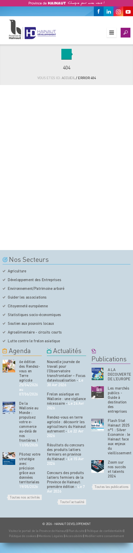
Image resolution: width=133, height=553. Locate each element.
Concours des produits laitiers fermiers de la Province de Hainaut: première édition (65, 479)
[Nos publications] (97, 374)
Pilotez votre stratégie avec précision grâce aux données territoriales (29, 468)
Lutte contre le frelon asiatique (34, 340)
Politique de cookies (22, 536)
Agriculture (17, 270)
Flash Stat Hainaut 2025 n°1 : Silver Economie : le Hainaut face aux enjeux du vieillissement (119, 436)
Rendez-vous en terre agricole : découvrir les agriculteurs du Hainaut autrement (66, 424)
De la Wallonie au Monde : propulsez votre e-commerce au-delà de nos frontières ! (28, 422)
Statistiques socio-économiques (34, 314)
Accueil (68, 77)
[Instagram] (118, 11)
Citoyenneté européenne (28, 305)
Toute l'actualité (72, 501)
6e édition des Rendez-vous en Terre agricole (29, 370)
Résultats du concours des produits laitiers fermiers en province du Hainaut (65, 451)
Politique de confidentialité (105, 531)
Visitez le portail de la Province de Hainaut (37, 531)
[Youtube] (128, 11)
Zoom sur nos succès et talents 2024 (117, 468)
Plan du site (76, 531)
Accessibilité (73, 536)
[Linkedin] (108, 11)
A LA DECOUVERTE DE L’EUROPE (119, 374)
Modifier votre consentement (104, 536)
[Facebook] (99, 11)
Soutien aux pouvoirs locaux (31, 323)
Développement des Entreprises (34, 279)
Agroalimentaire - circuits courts (35, 332)
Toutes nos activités (25, 497)
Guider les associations (27, 297)
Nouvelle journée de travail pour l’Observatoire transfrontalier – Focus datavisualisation (66, 371)
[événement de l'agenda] (9, 366)
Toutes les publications (111, 486)
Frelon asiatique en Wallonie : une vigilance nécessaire (66, 398)
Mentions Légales (50, 536)
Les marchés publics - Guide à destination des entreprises (118, 399)
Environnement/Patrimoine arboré (36, 288)
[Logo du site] (32, 29)
